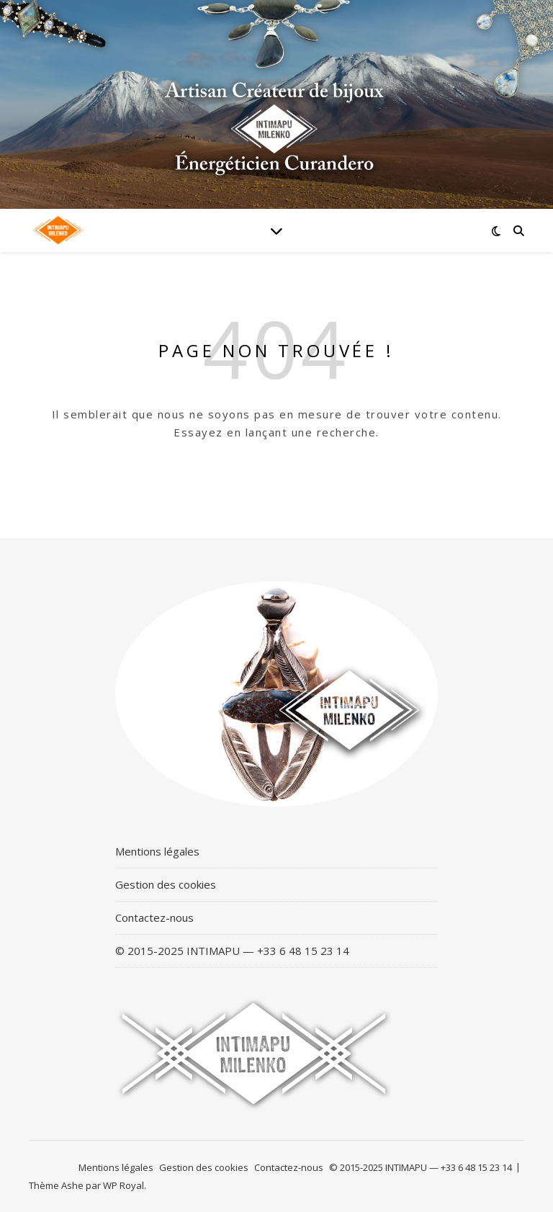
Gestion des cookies (165, 884)
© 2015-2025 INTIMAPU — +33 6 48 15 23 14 (232, 950)
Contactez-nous (154, 917)
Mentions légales (157, 851)
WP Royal (123, 1185)
